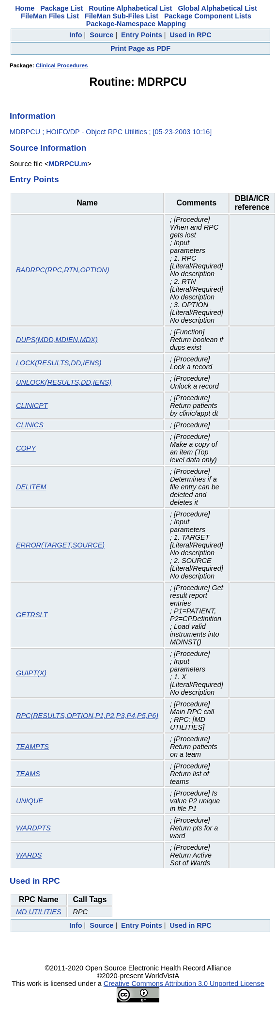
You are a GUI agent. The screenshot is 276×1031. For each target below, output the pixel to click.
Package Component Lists (207, 16)
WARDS (29, 855)
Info (75, 35)
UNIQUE (29, 801)
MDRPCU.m (67, 164)
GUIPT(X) (31, 673)
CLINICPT (32, 405)
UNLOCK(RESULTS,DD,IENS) (63, 382)
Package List (61, 8)
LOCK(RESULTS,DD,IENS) (58, 363)
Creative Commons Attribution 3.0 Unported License (184, 983)
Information (33, 116)
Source (101, 35)
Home (24, 8)
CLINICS (30, 425)
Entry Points (141, 35)
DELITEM (31, 487)
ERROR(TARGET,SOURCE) (60, 545)
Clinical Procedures (62, 65)
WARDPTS (33, 828)
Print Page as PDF (140, 48)
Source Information (48, 148)
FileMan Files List (50, 16)
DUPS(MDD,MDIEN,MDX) (57, 340)
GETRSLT (31, 615)
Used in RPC (190, 35)
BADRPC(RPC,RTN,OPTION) (62, 270)
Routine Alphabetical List (130, 8)
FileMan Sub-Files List (121, 16)
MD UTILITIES (38, 912)
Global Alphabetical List (217, 8)
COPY (26, 448)
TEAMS (28, 774)
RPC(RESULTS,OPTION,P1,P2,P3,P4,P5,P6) (87, 715)
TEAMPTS (32, 746)
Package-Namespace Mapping (136, 24)
